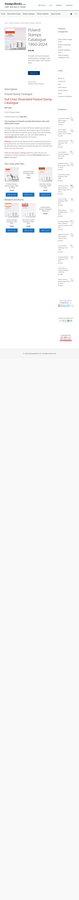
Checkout (59, 5)
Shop (60, 93)
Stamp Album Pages (14, 14)
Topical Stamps (55, 14)
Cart (51, 5)
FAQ (59, 84)
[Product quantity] (35, 68)
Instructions (62, 87)
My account (42, 5)
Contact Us (69, 5)
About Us (61, 78)
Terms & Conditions (65, 96)
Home (3, 14)
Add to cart (34, 73)
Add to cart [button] (12, 194)
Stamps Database (42, 14)
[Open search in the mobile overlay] (76, 14)
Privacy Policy (63, 90)
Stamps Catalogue (29, 14)
